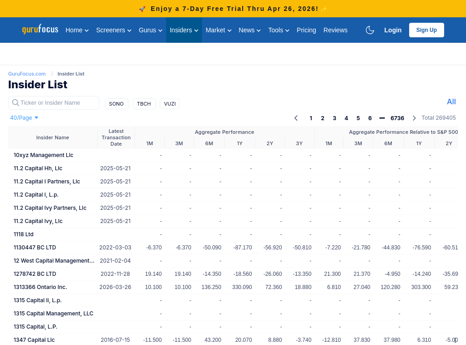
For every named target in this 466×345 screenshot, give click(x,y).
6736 (397, 118)
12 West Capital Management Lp (55, 260)
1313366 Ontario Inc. (40, 287)
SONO (117, 104)
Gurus (150, 30)
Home (77, 30)
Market (219, 30)
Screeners (114, 30)
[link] (27, 73)
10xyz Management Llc (43, 155)
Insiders (184, 30)
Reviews (336, 30)
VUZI (170, 104)
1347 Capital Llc (34, 339)
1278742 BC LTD (35, 273)
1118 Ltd (24, 234)
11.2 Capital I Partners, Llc (47, 181)
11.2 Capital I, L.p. (36, 194)
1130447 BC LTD (35, 247)
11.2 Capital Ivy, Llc (38, 221)
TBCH (144, 104)
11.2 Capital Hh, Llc (38, 168)
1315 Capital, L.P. (35, 326)
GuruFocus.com (27, 74)
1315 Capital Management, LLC (53, 313)
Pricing (306, 30)
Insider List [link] (70, 74)
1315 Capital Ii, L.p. (38, 300)
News (250, 30)
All (451, 101)
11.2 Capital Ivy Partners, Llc (50, 207)
